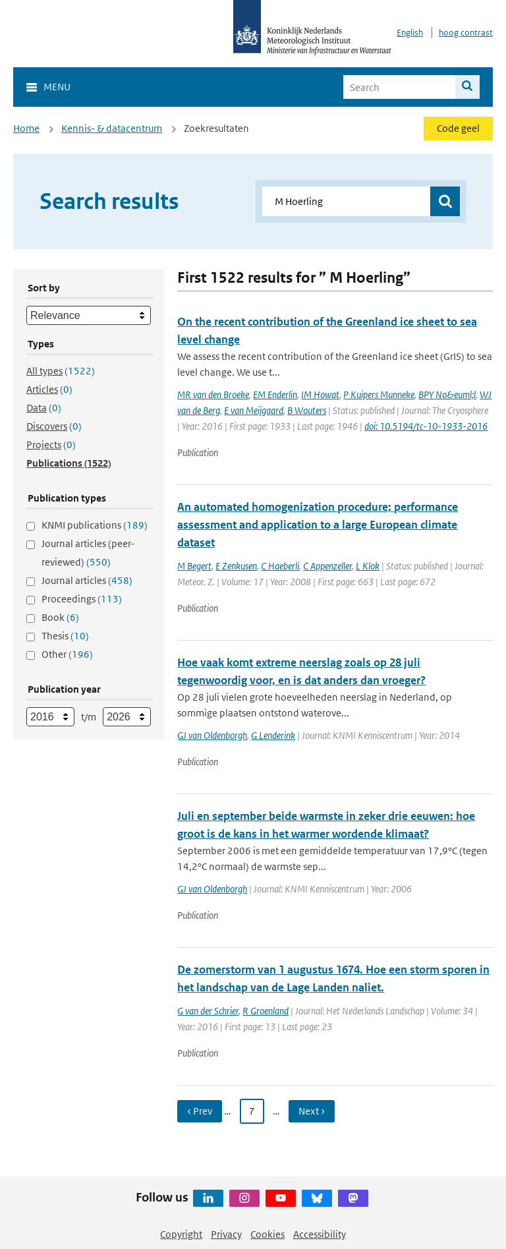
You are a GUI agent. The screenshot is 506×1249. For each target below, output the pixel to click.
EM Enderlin (275, 394)
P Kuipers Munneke (378, 394)
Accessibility (319, 1234)
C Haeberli (280, 566)
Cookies (267, 1234)
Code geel (458, 128)
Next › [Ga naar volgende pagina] (311, 1111)
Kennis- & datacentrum (111, 128)
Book (60, 617)
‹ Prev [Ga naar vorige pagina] (199, 1111)
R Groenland (265, 1010)
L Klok (368, 566)
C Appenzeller (327, 566)
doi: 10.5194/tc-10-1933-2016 (426, 426)
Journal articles (87, 580)
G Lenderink (273, 735)
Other (67, 654)
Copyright (181, 1234)
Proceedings (82, 599)
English (410, 32)
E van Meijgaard (253, 410)
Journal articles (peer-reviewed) (88, 552)
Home (26, 128)
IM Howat (320, 394)
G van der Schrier (208, 1010)
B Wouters (306, 410)
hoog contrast (466, 32)
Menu (56, 86)
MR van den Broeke (213, 394)
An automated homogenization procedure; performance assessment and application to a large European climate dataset (317, 525)
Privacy (226, 1234)
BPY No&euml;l (447, 394)
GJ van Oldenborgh (212, 735)
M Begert (194, 566)
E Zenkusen (236, 566)
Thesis (65, 635)
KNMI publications (95, 525)
